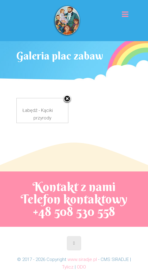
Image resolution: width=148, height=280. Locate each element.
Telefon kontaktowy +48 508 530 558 (74, 205)
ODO (81, 267)
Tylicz (68, 267)
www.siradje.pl (82, 259)
